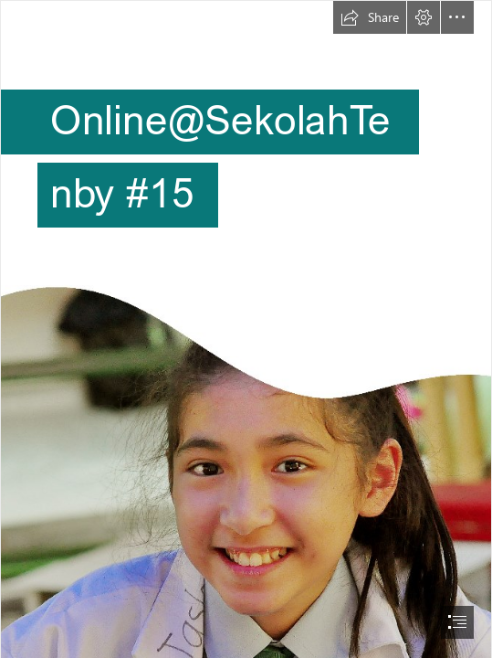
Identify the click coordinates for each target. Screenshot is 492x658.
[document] (246, 329)
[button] (369, 17)
